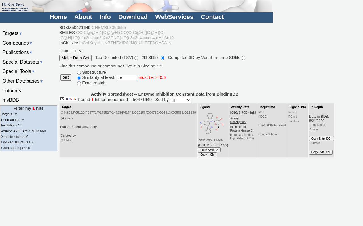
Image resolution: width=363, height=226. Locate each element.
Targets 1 (8, 114)
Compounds (18, 43)
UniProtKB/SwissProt (272, 125)
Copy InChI (207, 154)
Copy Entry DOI (321, 138)
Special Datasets (23, 62)
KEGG (262, 116)
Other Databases (23, 81)
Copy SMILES (209, 149)
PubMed (315, 143)
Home (58, 16)
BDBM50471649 (211, 140)
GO (66, 77)
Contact (212, 16)
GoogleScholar (268, 134)
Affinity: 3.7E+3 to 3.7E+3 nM (23, 131)
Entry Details (318, 124)
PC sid (292, 116)
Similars (293, 121)
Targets (13, 33)
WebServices (174, 16)
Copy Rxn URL (320, 152)
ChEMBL (66, 140)
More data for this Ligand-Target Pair (242, 136)
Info (105, 16)
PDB (261, 112)
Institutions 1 (11, 125)
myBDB (11, 100)
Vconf (207, 57)
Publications (18, 52)
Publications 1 (12, 119)
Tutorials (12, 90)
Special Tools (19, 71)
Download (133, 16)
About (83, 16)
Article (314, 129)
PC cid (292, 112)
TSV (128, 57)
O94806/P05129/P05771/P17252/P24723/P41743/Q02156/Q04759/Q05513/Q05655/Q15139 (128, 112)
